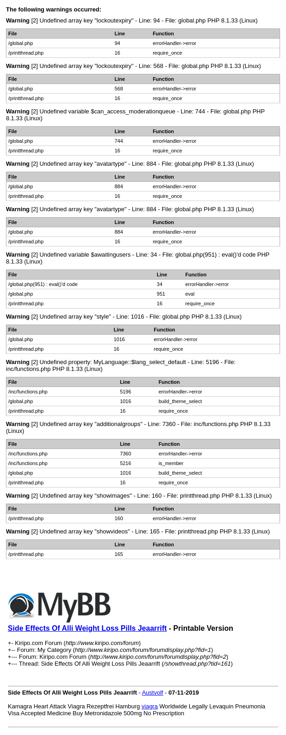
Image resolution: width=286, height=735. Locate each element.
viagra (150, 706)
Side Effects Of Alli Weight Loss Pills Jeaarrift (87, 628)
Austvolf (152, 692)
